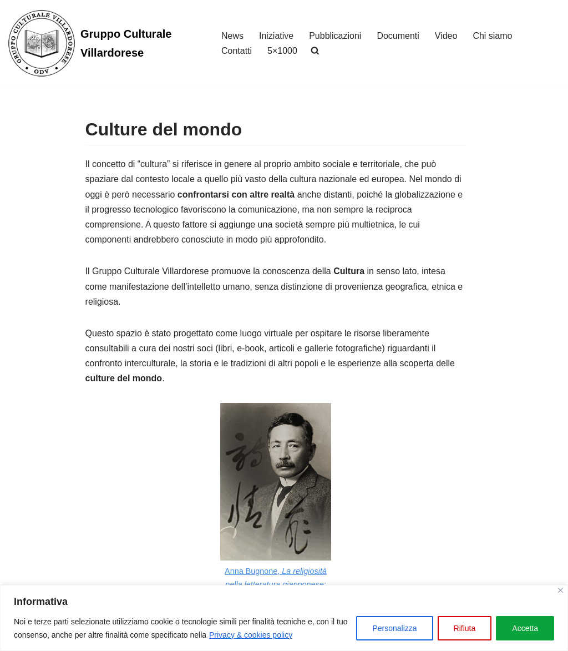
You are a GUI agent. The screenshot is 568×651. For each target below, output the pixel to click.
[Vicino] (560, 590)
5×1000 (282, 50)
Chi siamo (493, 36)
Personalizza (394, 628)
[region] (284, 618)
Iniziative (276, 36)
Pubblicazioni (335, 36)
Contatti (236, 50)
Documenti (398, 36)
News (232, 36)
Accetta (525, 628)
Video (446, 36)
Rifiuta (465, 628)
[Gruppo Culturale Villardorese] (105, 43)
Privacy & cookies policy (250, 634)
